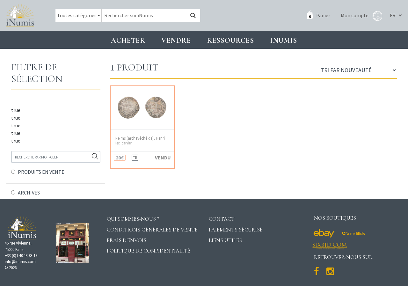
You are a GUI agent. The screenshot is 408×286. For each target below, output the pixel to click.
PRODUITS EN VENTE (41, 172)
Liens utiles (225, 240)
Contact (222, 219)
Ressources (230, 40)
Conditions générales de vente (152, 229)
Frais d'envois (126, 240)
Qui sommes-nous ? (133, 219)
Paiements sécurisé (236, 229)
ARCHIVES (29, 192)
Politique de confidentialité (148, 250)
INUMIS (283, 40)
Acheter (128, 40)
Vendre (176, 40)
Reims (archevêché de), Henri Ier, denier (140, 140)
